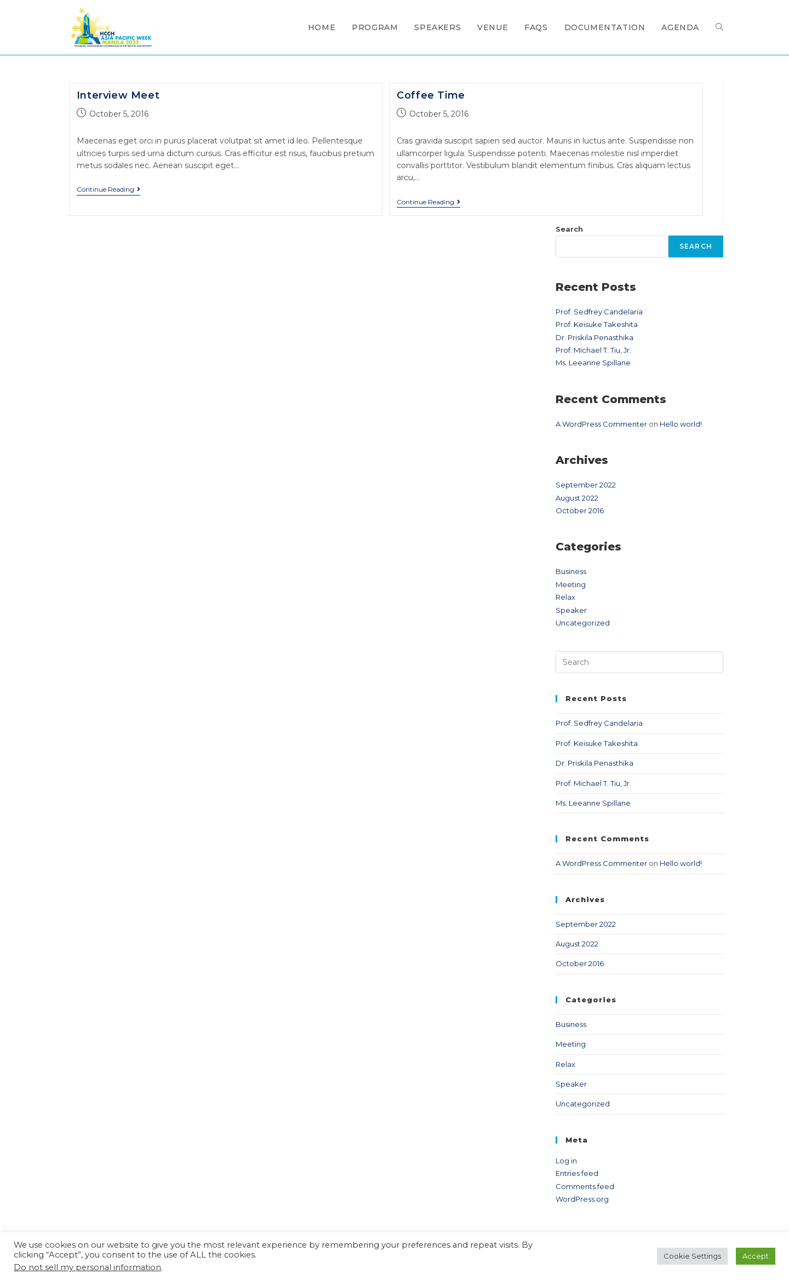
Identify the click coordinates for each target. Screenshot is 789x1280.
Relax (565, 597)
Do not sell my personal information (87, 1267)
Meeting (571, 584)
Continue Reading (108, 189)
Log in (566, 1160)
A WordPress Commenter (601, 424)
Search (569, 229)
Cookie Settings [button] (692, 1256)
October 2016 (580, 510)
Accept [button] (755, 1256)
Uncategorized (583, 622)
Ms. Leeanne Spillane (593, 362)
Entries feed (577, 1173)
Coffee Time (431, 95)
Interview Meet (118, 95)
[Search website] (719, 27)
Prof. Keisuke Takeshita (597, 324)
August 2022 (577, 497)
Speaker (571, 610)
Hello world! (681, 424)
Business (571, 571)
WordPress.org (582, 1199)
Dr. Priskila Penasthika (594, 337)
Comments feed (585, 1186)
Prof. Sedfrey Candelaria (599, 311)
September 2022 (586, 484)
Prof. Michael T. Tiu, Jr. (593, 350)
